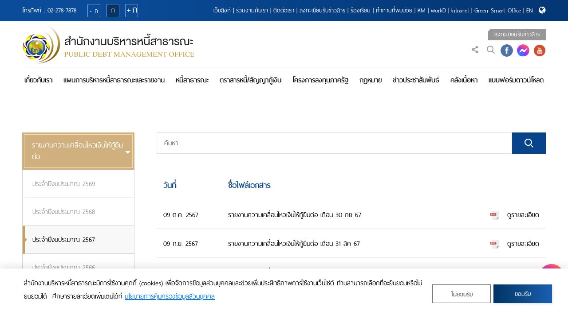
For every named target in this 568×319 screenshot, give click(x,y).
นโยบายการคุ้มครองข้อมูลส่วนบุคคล (170, 296)
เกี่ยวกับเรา (38, 80)
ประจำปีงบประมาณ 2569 (63, 184)
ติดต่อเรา (283, 10)
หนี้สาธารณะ (192, 80)
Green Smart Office (497, 10)
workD (438, 10)
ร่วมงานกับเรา (252, 10)
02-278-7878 (61, 10)
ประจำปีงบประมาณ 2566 (63, 267)
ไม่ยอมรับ (462, 294)
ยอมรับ (523, 294)
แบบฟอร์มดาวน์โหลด (516, 80)
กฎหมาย (370, 80)
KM (422, 10)
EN (529, 10)
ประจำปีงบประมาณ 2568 (63, 212)
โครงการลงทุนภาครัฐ (320, 80)
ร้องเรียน (361, 10)
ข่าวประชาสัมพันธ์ (416, 80)
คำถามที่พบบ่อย (394, 10)
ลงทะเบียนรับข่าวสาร (322, 10)
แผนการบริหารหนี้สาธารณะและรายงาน (114, 80)
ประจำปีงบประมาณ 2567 (63, 239)
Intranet (460, 10)
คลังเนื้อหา (463, 80)
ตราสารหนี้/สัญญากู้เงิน (250, 80)
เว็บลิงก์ (222, 10)
